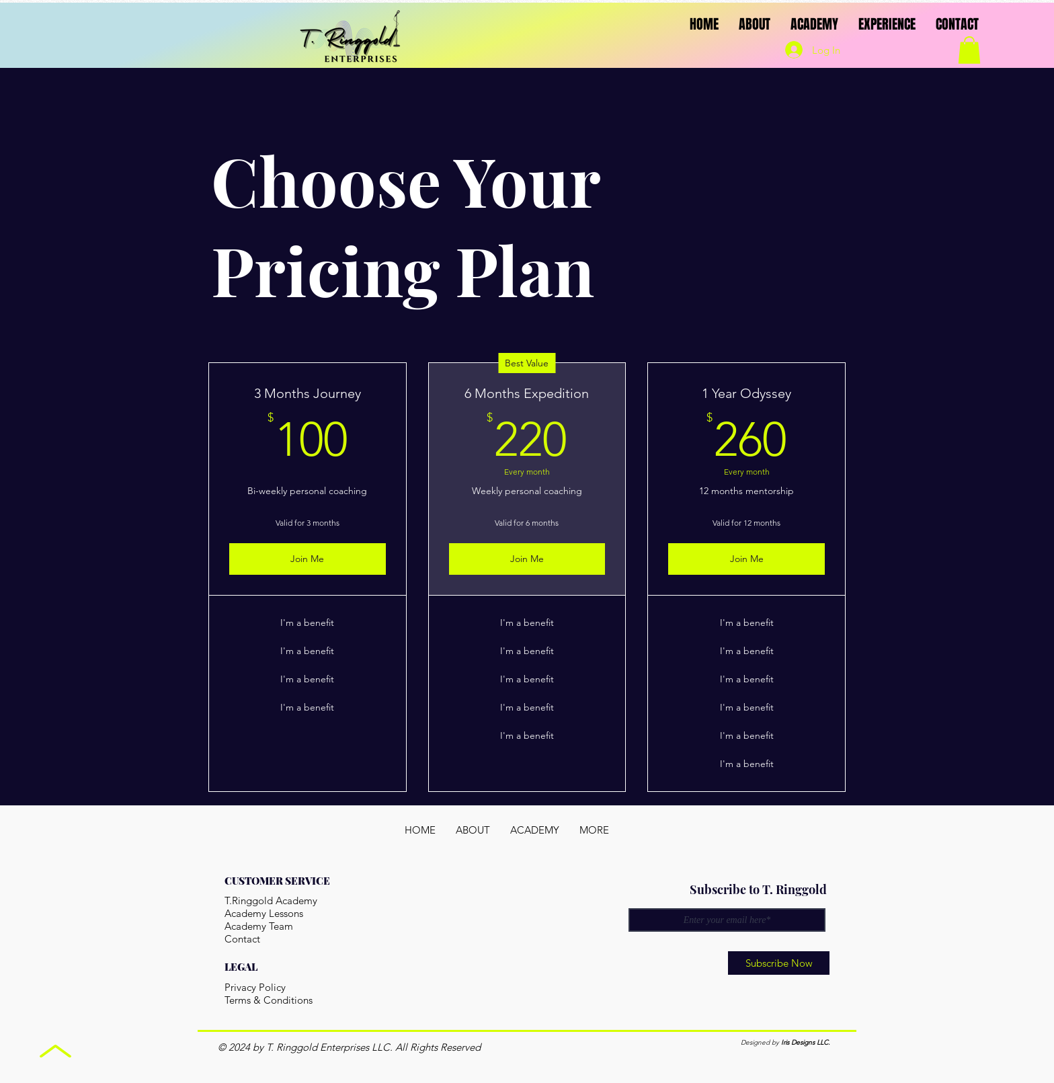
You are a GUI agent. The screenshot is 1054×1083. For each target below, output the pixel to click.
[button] (969, 50)
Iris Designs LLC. (805, 1042)
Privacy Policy (255, 987)
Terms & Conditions (269, 1000)
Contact (242, 938)
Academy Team (259, 926)
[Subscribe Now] (778, 963)
